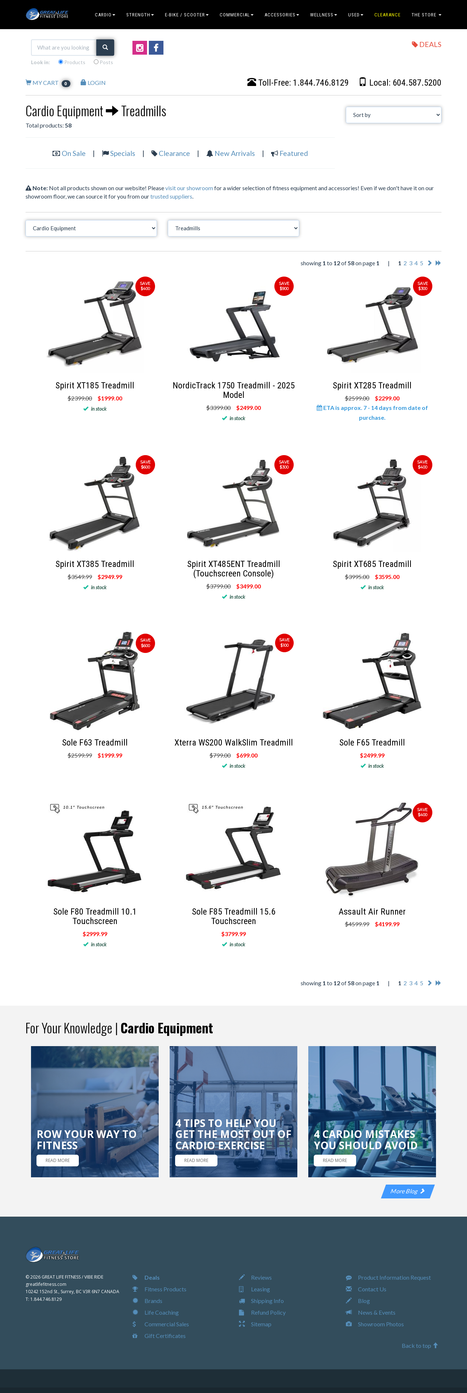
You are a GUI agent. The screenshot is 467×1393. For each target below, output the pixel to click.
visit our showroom (189, 187)
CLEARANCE (387, 14)
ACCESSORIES (282, 14)
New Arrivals (235, 153)
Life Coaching (155, 1312)
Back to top (420, 1345)
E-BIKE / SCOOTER (187, 14)
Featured (293, 153)
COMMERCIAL (237, 14)
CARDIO (105, 14)
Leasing (254, 1289)
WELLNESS (323, 14)
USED (355, 14)
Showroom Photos (375, 1323)
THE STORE (426, 14)
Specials (122, 153)
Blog (358, 1300)
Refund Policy (262, 1312)
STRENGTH (140, 14)
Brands (147, 1300)
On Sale (74, 153)
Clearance (174, 153)
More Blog (408, 1190)
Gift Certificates (159, 1335)
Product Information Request (388, 1277)
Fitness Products (159, 1289)
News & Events (370, 1312)
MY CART (48, 82)
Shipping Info (261, 1300)
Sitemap (255, 1323)
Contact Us (366, 1289)
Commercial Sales (160, 1323)
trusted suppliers (171, 196)
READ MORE (58, 1160)
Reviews (255, 1277)
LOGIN (93, 82)
